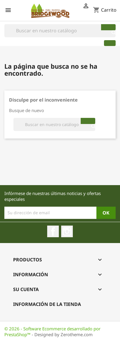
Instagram (67, 231)
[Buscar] (60, 30)
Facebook (53, 231)
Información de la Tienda (47, 304)
